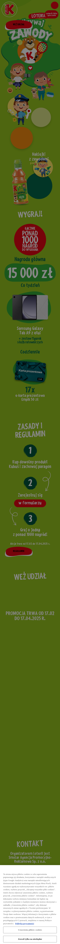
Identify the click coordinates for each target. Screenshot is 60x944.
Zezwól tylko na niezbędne (30, 940)
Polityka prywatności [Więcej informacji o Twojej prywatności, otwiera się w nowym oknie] (24, 925)
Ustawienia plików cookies (30, 931)
